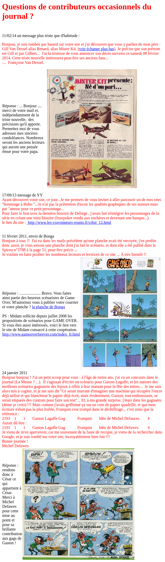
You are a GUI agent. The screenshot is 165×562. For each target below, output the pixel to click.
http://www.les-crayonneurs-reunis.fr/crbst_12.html (69, 222)
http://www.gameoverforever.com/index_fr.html (41, 334)
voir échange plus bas (96, 49)
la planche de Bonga (48, 307)
